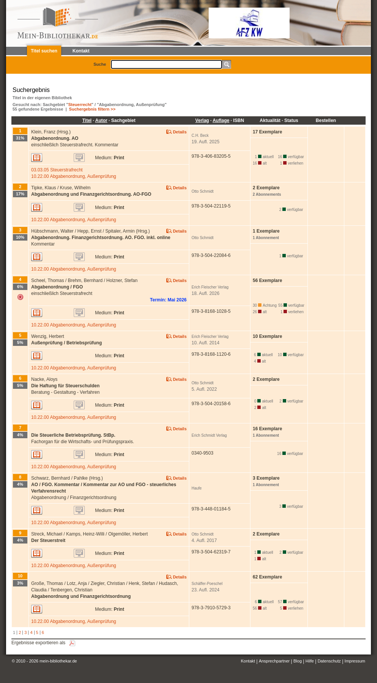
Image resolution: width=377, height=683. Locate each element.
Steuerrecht (79, 104)
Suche (99, 64)
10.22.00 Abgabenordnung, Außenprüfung (73, 176)
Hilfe (310, 661)
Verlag (202, 120)
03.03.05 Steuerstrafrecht (56, 170)
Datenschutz (329, 661)
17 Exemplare (267, 132)
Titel (86, 120)
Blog (297, 661)
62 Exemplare (267, 577)
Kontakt (248, 661)
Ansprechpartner (274, 661)
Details (180, 132)
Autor (101, 120)
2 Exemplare (266, 379)
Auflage (220, 120)
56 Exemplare (267, 280)
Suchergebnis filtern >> (92, 109)
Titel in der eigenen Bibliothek (42, 97)
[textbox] (166, 64)
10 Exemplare (267, 336)
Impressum (355, 661)
